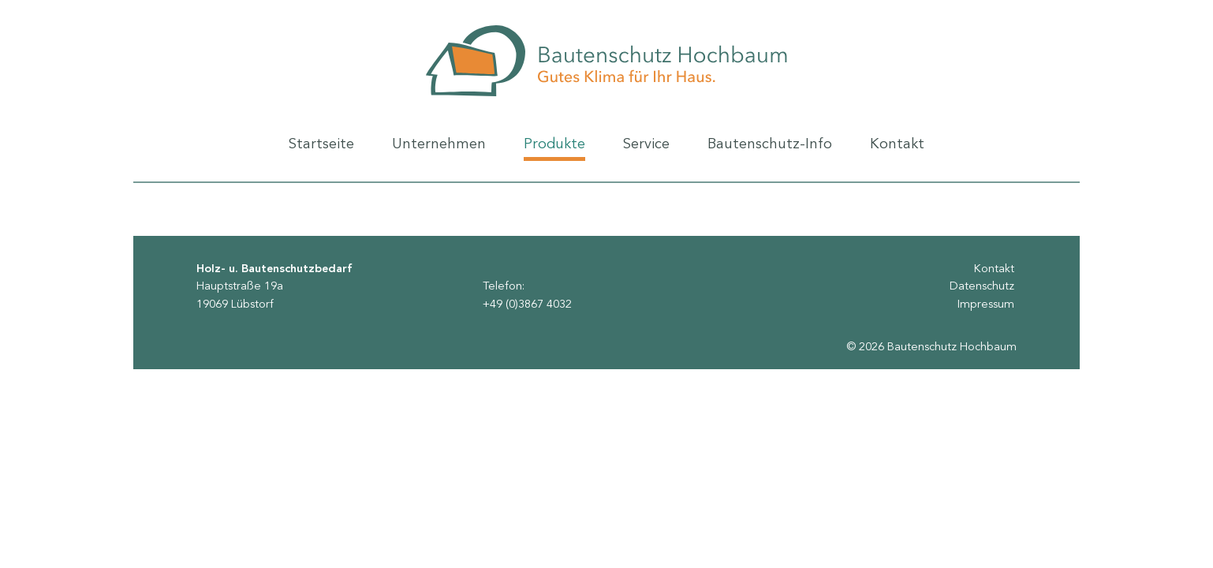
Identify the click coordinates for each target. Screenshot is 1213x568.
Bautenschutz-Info (769, 150)
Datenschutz (982, 287)
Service (646, 150)
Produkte (554, 149)
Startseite (321, 150)
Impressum (985, 305)
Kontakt (897, 150)
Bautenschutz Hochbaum (606, 60)
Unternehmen (439, 150)
